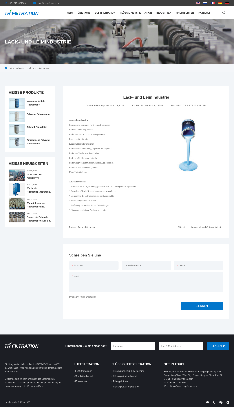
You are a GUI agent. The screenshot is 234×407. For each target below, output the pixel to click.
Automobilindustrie (86, 227)
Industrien (163, 12)
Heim (70, 12)
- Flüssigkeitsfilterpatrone (125, 386)
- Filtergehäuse (120, 381)
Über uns (84, 12)
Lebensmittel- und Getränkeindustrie (206, 227)
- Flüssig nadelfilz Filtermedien (128, 371)
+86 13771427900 (17, 3)
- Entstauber (80, 381)
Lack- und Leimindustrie (38, 68)
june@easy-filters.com (48, 3)
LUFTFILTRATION (105, 12)
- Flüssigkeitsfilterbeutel (124, 376)
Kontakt (204, 12)
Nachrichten (185, 12)
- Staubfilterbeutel (83, 376)
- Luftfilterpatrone (83, 371)
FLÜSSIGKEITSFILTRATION (136, 12)
